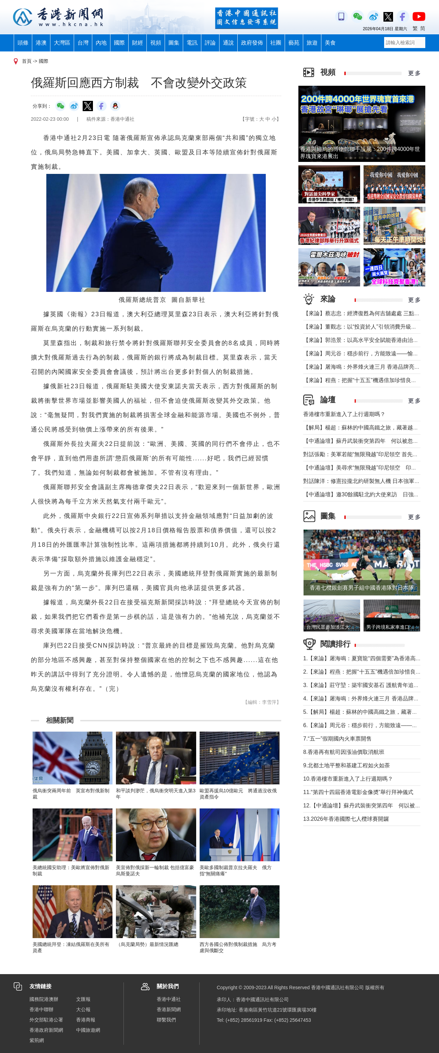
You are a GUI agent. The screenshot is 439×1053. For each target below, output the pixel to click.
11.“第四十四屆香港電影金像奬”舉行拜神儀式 (358, 792)
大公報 (83, 1009)
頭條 (22, 43)
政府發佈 (252, 43)
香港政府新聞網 (46, 1030)
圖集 (173, 43)
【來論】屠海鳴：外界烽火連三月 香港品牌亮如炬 (364, 367)
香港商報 (85, 1019)
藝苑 (293, 43)
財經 (137, 43)
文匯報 (83, 999)
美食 (330, 43)
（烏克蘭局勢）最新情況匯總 (147, 944)
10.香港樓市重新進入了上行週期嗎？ (348, 779)
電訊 (192, 43)
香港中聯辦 (41, 1009)
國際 (119, 43)
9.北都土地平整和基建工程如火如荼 (346, 765)
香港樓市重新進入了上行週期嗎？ (344, 414)
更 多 (414, 73)
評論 (210, 43)
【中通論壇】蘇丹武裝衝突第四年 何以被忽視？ (363, 441)
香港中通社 (169, 999)
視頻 (155, 43)
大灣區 (62, 43)
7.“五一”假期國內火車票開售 (337, 739)
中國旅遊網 (88, 1030)
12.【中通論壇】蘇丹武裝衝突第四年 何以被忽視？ (367, 805)
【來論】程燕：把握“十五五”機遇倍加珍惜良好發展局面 (371, 380)
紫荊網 (36, 1040)
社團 (275, 43)
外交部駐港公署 (46, 1019)
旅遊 (312, 43)
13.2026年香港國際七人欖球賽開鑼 (346, 819)
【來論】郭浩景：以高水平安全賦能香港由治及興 (363, 340)
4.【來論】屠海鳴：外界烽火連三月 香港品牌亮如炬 (366, 698)
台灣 (83, 43)
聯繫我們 (166, 1019)
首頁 (27, 61)
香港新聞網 (169, 1009)
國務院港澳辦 (43, 999)
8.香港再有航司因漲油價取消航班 (343, 752)
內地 (101, 43)
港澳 (41, 43)
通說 (228, 43)
